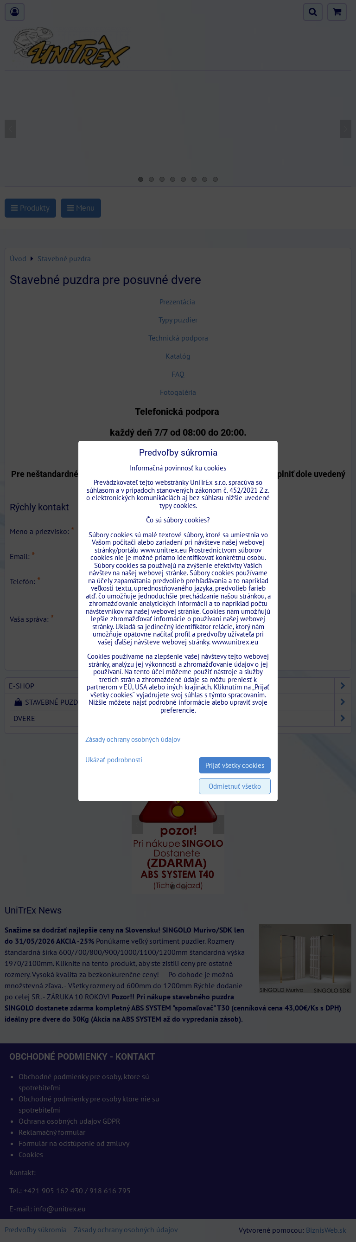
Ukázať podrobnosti (113, 760)
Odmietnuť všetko (235, 786)
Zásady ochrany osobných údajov (132, 739)
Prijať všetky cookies (234, 765)
